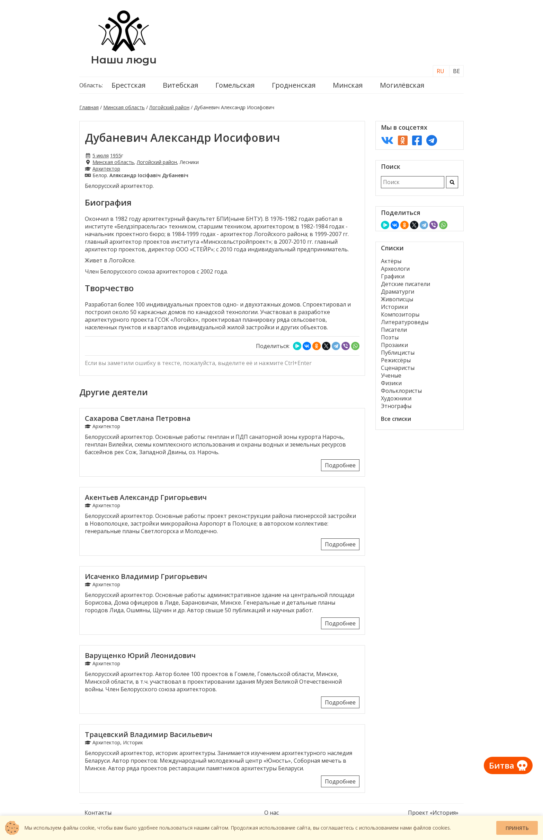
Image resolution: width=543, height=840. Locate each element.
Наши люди (124, 59)
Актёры (391, 261)
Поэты (390, 337)
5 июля (100, 155)
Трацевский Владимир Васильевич (148, 734)
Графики (392, 276)
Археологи (395, 268)
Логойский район (169, 107)
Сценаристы (398, 368)
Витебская (180, 85)
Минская (348, 85)
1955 (115, 155)
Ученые (391, 375)
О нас (271, 812)
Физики (391, 383)
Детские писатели (405, 284)
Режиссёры (396, 360)
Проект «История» (433, 812)
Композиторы (400, 314)
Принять (517, 828)
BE (456, 71)
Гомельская (235, 85)
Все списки (396, 419)
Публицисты (398, 352)
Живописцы (397, 299)
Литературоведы (404, 322)
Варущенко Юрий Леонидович (140, 655)
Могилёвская (402, 85)
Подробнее (340, 465)
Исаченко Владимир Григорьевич (146, 576)
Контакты (98, 812)
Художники (396, 398)
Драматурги (397, 291)
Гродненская (293, 85)
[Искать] (452, 182)
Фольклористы (401, 391)
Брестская (128, 85)
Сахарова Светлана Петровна (137, 418)
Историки (394, 307)
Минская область (124, 107)
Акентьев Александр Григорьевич (146, 497)
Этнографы (396, 406)
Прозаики (394, 345)
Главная (89, 107)
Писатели (394, 330)
